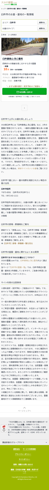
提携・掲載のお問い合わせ (23, 464)
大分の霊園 (9, 2)
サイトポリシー (24, 459)
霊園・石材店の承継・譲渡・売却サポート (24, 470)
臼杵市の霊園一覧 (17, 267)
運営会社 (16, 449)
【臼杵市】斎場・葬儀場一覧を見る (18, 243)
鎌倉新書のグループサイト (13, 442)
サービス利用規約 (29, 449)
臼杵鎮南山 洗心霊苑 (29, 260)
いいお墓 (21, 424)
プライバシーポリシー (23, 454)
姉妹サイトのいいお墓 (27, 168)
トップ (3, 9)
